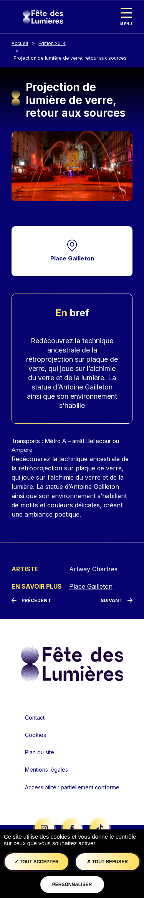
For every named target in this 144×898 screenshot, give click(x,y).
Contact (35, 717)
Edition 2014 (52, 43)
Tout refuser (107, 861)
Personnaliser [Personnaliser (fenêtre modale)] (72, 884)
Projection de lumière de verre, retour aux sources (70, 58)
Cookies (35, 735)
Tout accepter (37, 861)
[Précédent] (31, 601)
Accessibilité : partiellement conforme (72, 787)
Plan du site (39, 752)
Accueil (20, 43)
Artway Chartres (93, 569)
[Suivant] (116, 601)
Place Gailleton (72, 258)
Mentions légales (46, 769)
